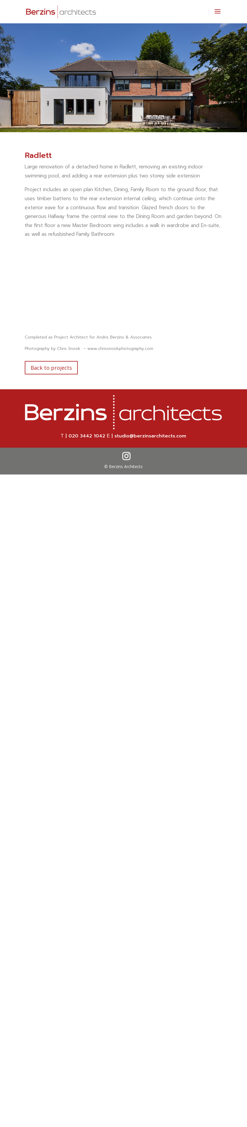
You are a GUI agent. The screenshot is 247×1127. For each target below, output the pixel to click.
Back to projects (51, 367)
